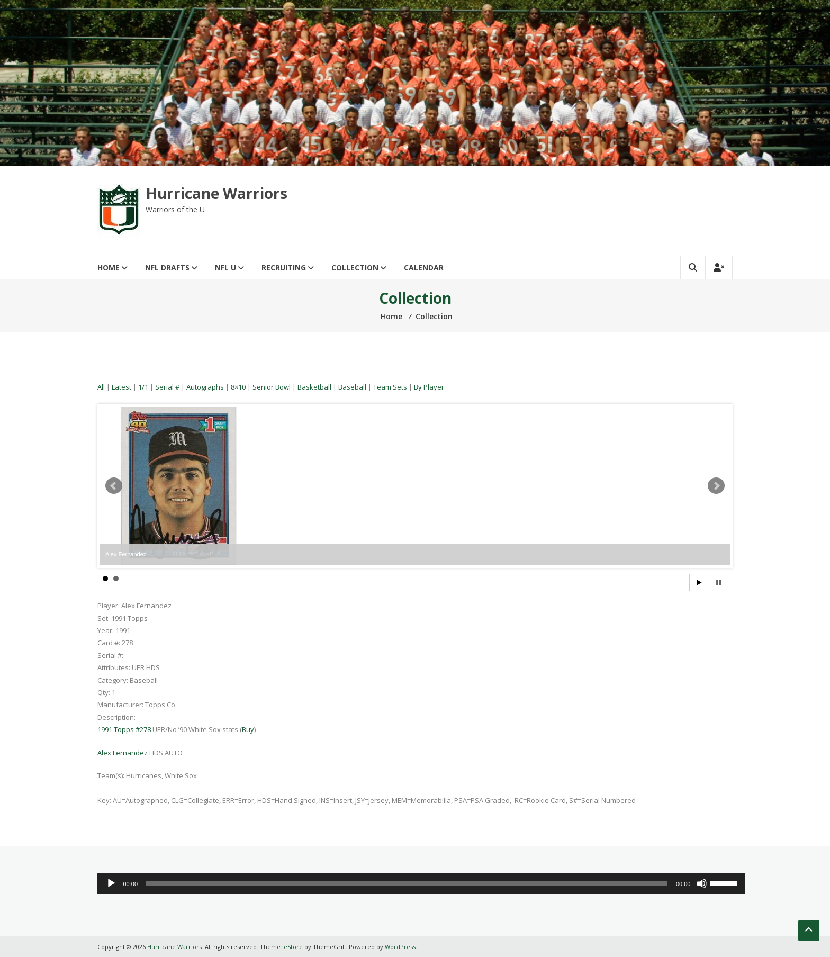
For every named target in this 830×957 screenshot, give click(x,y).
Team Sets (390, 387)
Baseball (352, 387)
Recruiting (283, 268)
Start (699, 582)
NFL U (225, 268)
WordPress (400, 947)
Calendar (424, 268)
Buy (248, 729)
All (101, 387)
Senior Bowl (271, 387)
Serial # (167, 387)
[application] (421, 883)
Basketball (314, 387)
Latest (121, 387)
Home (108, 268)
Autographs (205, 387)
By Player (429, 387)
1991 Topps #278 (124, 729)
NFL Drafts (167, 268)
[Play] (111, 883)
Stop (718, 582)
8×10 (238, 387)
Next (716, 485)
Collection (354, 268)
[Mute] (702, 883)
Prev (113, 485)
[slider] (406, 883)
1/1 (143, 387)
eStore (293, 947)
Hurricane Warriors (216, 193)
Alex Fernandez (122, 752)
